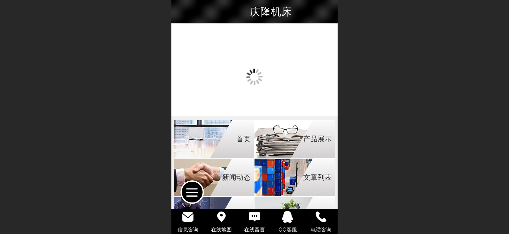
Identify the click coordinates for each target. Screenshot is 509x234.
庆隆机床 (271, 12)
